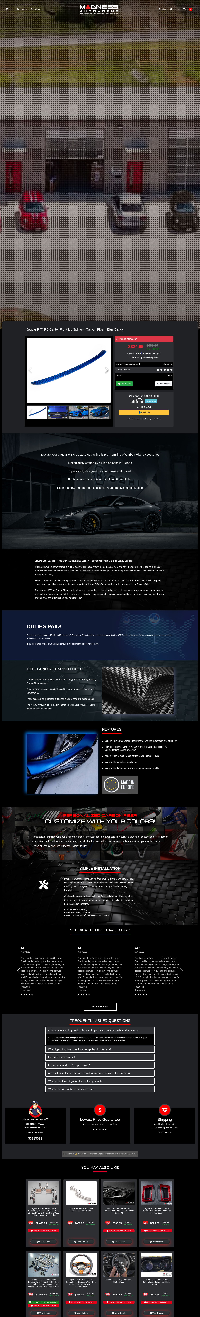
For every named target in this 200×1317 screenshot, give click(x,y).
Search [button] (174, 9)
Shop (9, 9)
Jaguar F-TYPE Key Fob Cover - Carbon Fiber (119, 1281)
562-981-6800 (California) (78, 912)
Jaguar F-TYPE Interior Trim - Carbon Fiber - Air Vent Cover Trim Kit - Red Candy (156, 1210)
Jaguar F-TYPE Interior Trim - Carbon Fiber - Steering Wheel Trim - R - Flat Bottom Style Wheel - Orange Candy (81, 1283)
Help (163, 9)
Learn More (151, 401)
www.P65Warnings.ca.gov (126, 1154)
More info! (167, 364)
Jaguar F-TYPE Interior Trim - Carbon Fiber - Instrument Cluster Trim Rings (156, 1282)
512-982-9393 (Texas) (76, 909)
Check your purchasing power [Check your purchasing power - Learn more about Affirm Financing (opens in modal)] (144, 357)
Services (22, 9)
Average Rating (123, 370)
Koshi (169, 375)
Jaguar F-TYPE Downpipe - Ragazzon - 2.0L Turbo (81, 1209)
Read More (100, 1129)
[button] (107, 370)
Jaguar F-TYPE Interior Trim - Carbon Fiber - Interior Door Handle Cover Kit (119, 1210)
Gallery (35, 9)
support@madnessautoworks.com (93, 915)
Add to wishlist (163, 384)
